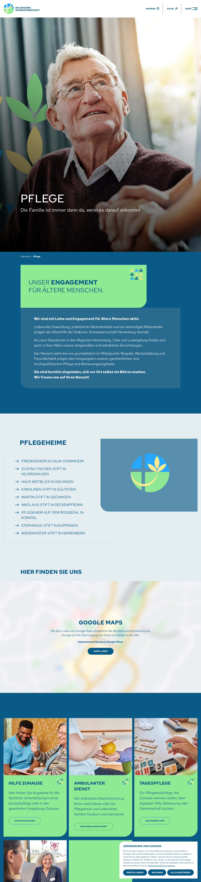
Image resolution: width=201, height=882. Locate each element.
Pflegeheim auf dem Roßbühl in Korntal (52, 515)
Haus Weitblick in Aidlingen (47, 481)
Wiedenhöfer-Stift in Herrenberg (53, 533)
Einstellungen (135, 872)
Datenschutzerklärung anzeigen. (162, 865)
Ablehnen (157, 872)
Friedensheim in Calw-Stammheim (52, 461)
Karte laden (101, 651)
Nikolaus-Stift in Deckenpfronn (52, 504)
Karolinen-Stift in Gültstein (48, 489)
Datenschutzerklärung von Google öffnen (100, 641)
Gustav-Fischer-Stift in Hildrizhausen (43, 471)
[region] (158, 860)
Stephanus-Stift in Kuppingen (49, 525)
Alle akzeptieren (180, 872)
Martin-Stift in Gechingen (46, 497)
